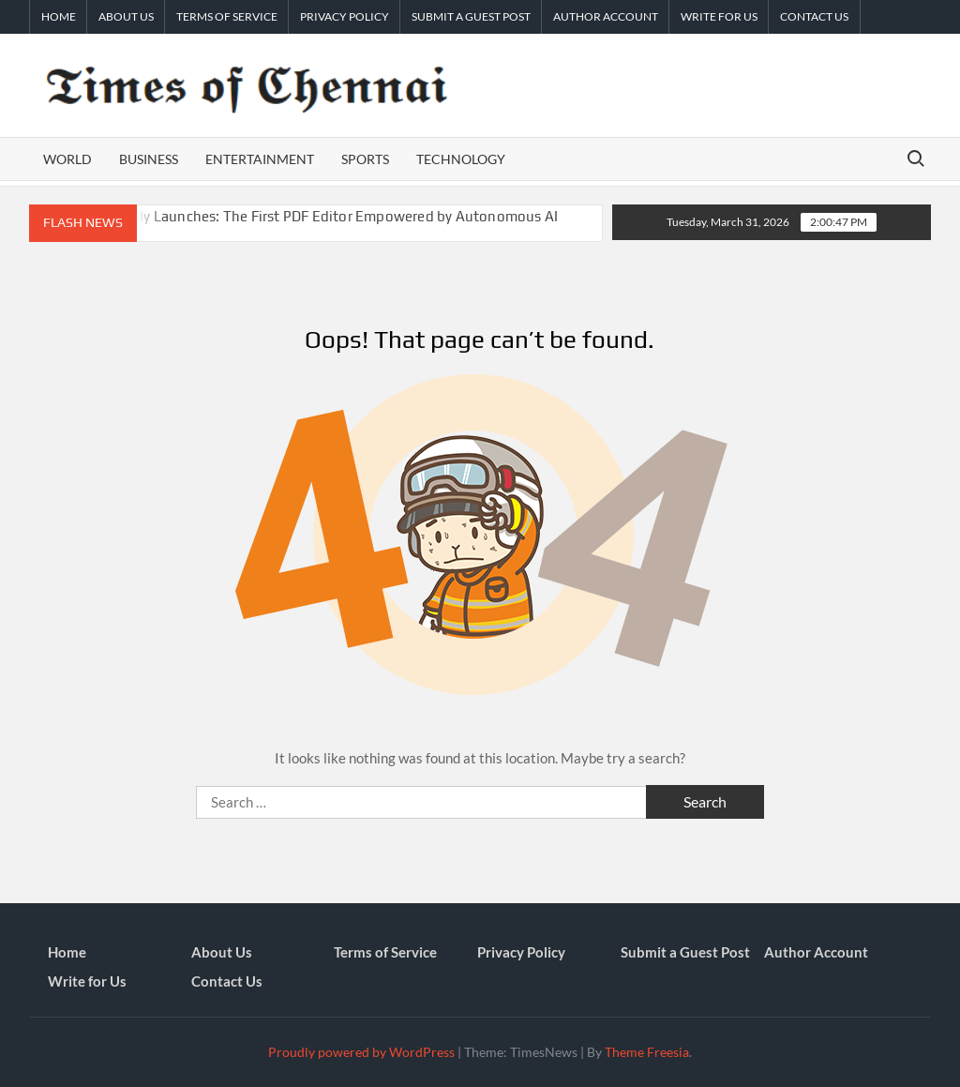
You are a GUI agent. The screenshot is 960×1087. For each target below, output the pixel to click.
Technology (460, 159)
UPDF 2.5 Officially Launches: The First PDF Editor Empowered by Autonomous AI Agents (294, 224)
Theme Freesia (647, 1052)
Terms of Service (227, 16)
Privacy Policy (344, 16)
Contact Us (814, 16)
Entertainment (259, 159)
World (67, 159)
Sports (365, 159)
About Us (126, 16)
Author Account (605, 16)
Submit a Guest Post (471, 16)
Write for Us (719, 16)
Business (148, 159)
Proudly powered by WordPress (361, 1052)
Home (58, 16)
